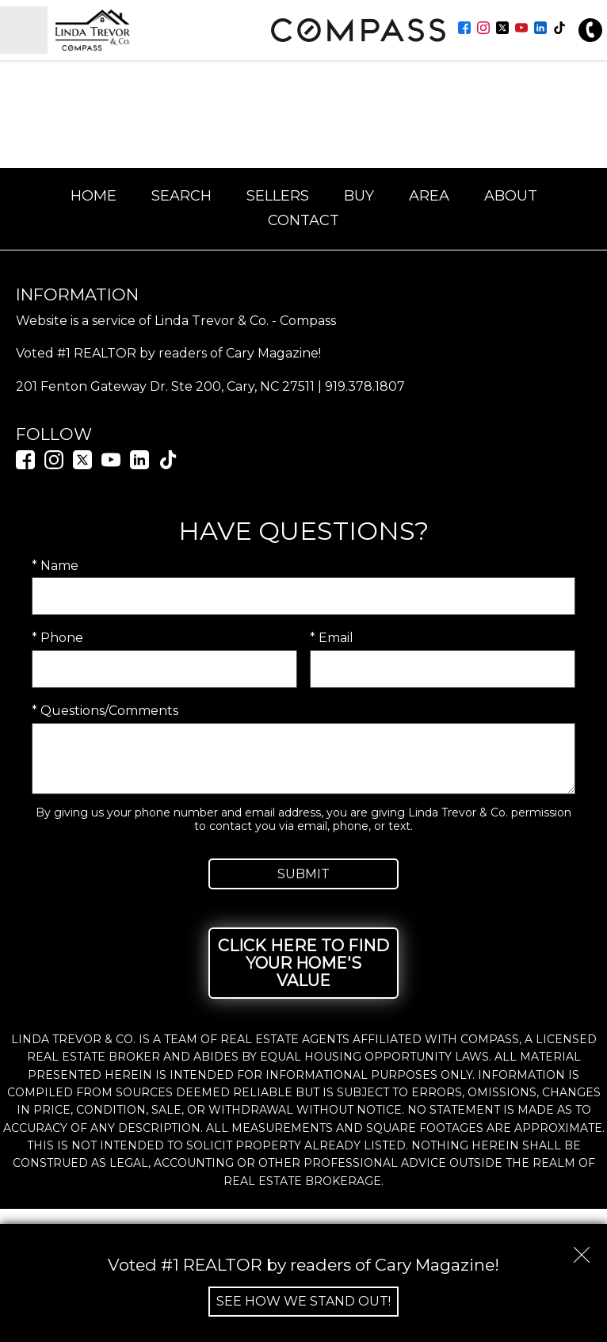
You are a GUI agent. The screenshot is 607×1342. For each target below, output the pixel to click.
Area (429, 196)
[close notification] (581, 1249)
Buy (359, 196)
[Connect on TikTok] (559, 29)
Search (181, 196)
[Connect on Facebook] (464, 29)
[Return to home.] (139, 30)
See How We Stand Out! (303, 1301)
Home (93, 196)
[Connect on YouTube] (521, 29)
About (510, 196)
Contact (303, 220)
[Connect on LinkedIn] (540, 29)
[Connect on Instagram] (483, 29)
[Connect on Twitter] (502, 29)
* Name (55, 565)
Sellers (277, 196)
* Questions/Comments (105, 710)
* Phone (57, 637)
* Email (331, 637)
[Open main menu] (24, 30)
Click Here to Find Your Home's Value (303, 963)
